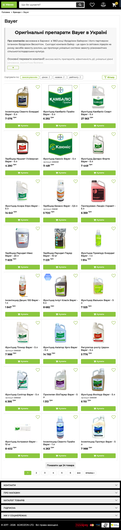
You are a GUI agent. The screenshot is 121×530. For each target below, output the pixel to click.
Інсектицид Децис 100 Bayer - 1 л (22, 303)
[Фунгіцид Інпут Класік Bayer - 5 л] (60, 285)
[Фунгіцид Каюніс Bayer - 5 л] (60, 144)
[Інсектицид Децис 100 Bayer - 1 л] (22, 285)
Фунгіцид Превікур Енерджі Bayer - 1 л (98, 256)
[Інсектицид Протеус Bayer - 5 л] (98, 427)
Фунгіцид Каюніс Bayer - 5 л (60, 160)
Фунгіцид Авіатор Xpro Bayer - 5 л (60, 350)
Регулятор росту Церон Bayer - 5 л (98, 350)
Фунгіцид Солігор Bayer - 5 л (22, 396)
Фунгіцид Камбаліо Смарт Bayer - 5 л (98, 114)
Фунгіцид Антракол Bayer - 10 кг (22, 444)
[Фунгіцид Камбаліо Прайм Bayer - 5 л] (60, 97)
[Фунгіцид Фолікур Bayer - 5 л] (98, 380)
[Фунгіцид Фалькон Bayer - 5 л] (98, 285)
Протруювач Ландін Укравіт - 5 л (98, 207)
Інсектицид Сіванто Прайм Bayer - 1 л (60, 444)
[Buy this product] (22, 125)
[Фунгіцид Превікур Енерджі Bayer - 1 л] (98, 238)
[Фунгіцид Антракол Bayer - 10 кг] (22, 427)
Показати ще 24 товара (60, 465)
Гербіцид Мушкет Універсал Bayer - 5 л (22, 162)
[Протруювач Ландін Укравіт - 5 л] (98, 191)
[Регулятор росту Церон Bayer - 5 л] (98, 333)
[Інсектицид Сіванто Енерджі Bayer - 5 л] (22, 97)
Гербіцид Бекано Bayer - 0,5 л (60, 207)
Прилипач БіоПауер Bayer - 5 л (60, 397)
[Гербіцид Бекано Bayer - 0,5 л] (60, 191)
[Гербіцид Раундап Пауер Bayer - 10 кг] (60, 238)
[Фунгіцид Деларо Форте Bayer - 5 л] (98, 144)
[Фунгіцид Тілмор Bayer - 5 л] (22, 333)
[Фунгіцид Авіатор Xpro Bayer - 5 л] (60, 333)
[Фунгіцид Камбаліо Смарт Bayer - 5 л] (98, 97)
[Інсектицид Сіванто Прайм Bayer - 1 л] (60, 427)
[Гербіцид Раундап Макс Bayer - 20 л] (22, 238)
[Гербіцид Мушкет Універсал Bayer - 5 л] (22, 144)
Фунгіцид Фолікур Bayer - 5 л (98, 396)
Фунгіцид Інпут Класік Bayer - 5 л (60, 303)
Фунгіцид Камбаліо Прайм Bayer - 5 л (60, 114)
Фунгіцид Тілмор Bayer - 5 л (22, 349)
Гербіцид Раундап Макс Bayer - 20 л (22, 256)
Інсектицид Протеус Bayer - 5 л (98, 444)
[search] (52, 5)
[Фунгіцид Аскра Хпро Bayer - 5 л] (22, 191)
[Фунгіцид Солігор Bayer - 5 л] (22, 380)
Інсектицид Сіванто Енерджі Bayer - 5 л (22, 114)
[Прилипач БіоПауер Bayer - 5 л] (60, 380)
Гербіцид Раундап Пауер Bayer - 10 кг (60, 256)
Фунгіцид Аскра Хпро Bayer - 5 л (22, 209)
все (79, 473)
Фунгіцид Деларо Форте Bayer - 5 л (98, 162)
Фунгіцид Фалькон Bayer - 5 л (98, 303)
